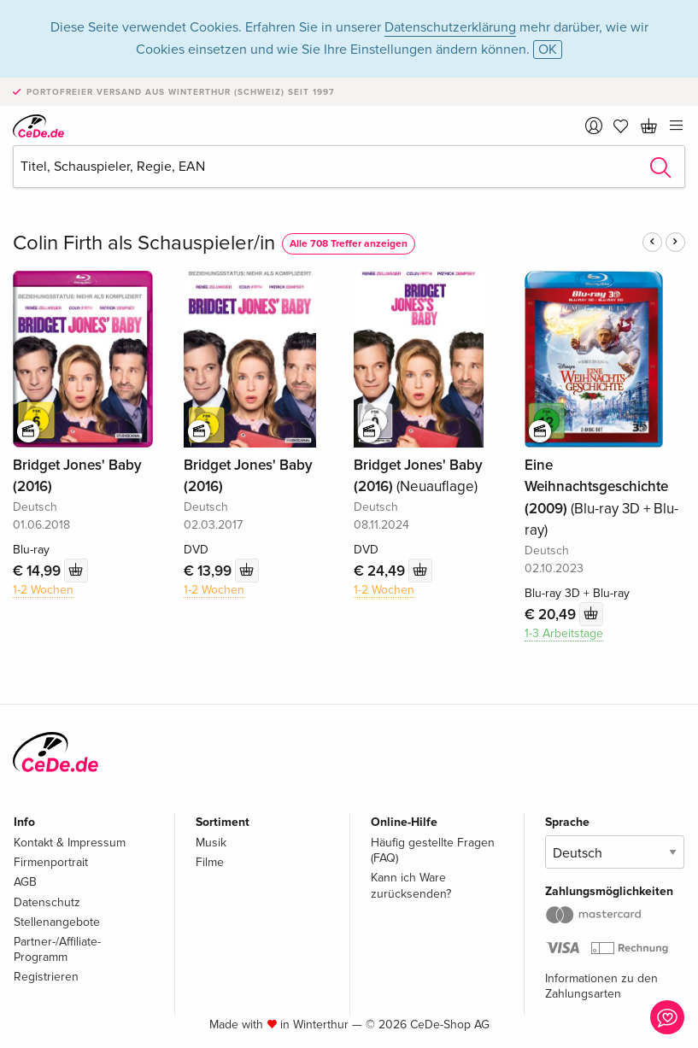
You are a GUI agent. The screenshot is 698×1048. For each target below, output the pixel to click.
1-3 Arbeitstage (564, 633)
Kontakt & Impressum (70, 842)
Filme (210, 862)
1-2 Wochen (43, 590)
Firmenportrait (51, 862)
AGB (25, 882)
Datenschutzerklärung (450, 27)
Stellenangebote (57, 922)
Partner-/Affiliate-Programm (57, 949)
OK (547, 49)
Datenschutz (47, 902)
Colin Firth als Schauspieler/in (144, 243)
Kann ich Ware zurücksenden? (411, 885)
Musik (211, 842)
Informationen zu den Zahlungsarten (601, 986)
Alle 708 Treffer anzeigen (349, 243)
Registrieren (46, 976)
